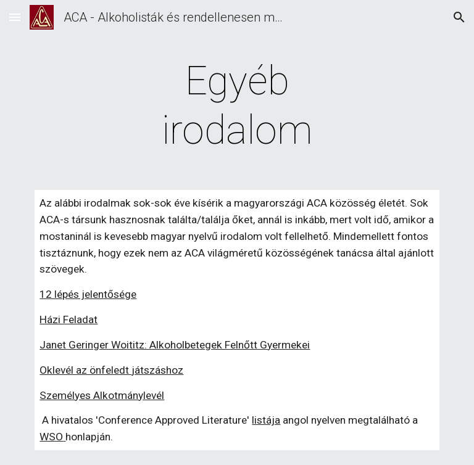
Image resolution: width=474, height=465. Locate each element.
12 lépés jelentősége (88, 294)
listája (266, 420)
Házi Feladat (69, 319)
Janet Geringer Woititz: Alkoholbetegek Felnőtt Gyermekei (175, 345)
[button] (15, 17)
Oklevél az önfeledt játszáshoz (111, 370)
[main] (237, 106)
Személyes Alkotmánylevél (102, 395)
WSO (51, 436)
